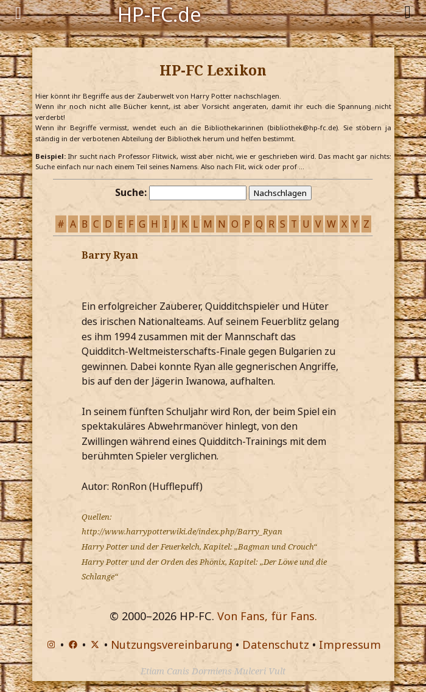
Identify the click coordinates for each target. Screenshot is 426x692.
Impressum (350, 644)
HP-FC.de (159, 13)
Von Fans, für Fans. (267, 616)
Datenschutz (275, 644)
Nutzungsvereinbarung (171, 644)
